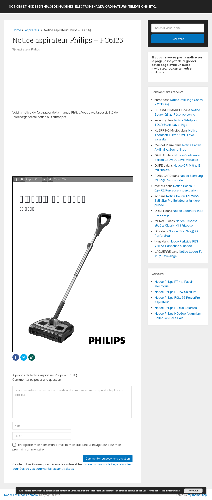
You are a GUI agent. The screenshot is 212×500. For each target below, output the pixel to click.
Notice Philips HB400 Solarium (176, 308)
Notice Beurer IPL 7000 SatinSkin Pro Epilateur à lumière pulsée (177, 200)
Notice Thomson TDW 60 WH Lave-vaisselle (176, 135)
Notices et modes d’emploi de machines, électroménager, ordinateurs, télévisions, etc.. (83, 6)
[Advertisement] (72, 83)
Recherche (177, 38)
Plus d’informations (170, 491)
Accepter (193, 490)
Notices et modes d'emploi (21, 495)
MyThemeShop (197, 495)
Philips (35, 49)
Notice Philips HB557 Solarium (175, 292)
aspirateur (23, 49)
